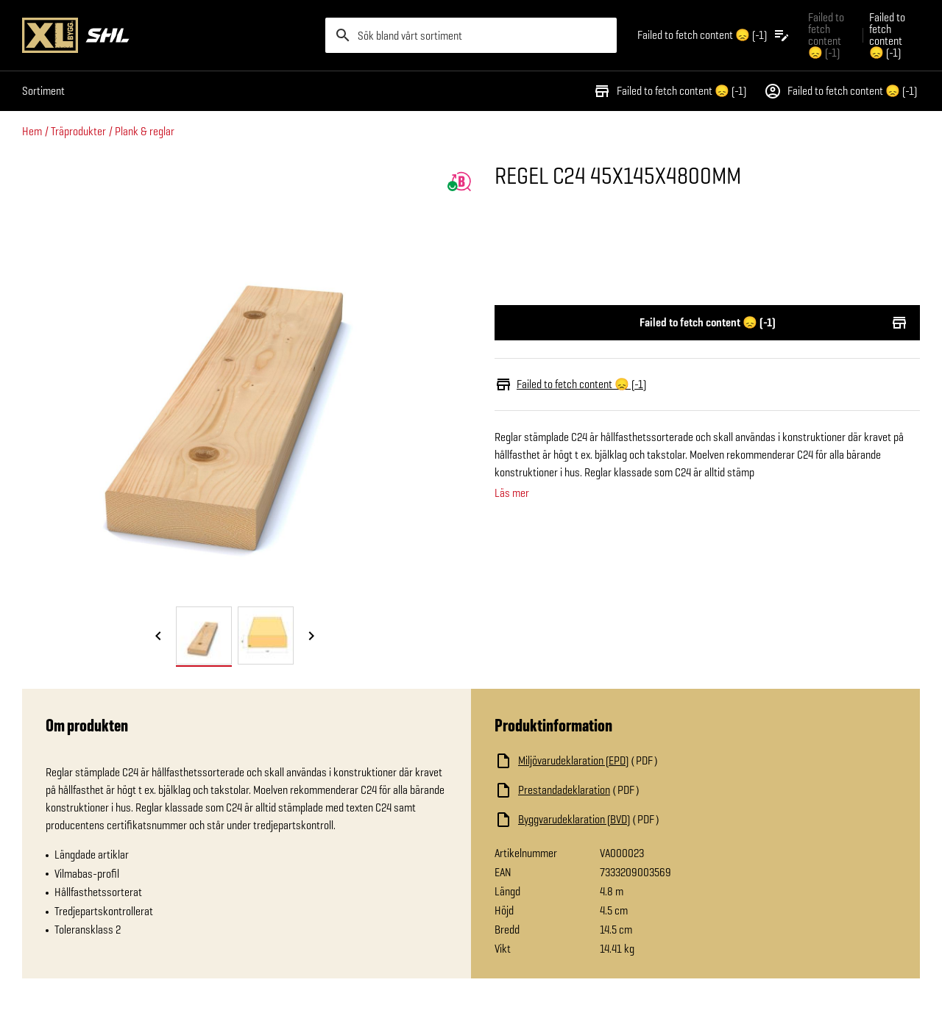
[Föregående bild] (158, 636)
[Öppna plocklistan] (713, 35)
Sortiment (43, 91)
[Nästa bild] (311, 636)
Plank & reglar (144, 131)
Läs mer (512, 493)
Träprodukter (78, 131)
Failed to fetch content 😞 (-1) (669, 91)
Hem (32, 131)
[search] (471, 35)
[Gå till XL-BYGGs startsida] (168, 35)
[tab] (204, 635)
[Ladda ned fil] (642, 761)
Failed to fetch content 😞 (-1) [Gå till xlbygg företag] (826, 35)
